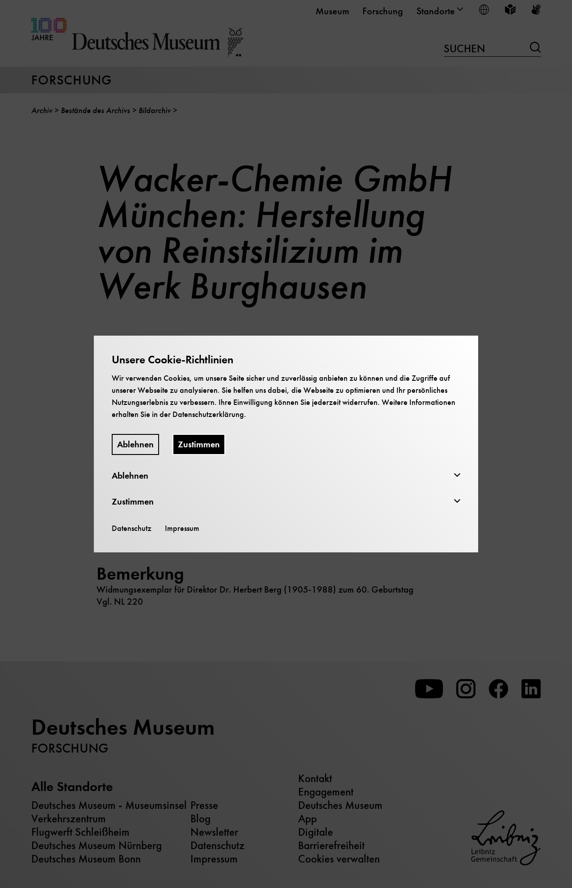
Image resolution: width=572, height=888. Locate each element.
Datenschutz (131, 528)
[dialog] (286, 444)
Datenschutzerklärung (208, 414)
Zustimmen (199, 444)
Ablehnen (135, 444)
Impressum (182, 528)
